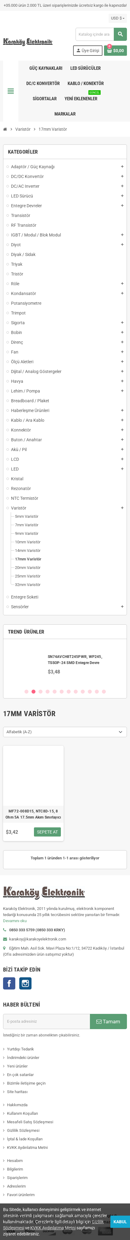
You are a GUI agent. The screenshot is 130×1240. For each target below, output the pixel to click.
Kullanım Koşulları (22, 1113)
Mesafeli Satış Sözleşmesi (30, 1122)
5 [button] (55, 692)
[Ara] (101, 34)
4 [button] (48, 692)
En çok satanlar (20, 1074)
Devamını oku (15, 920)
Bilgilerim (15, 1169)
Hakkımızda (17, 1105)
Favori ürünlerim (21, 1194)
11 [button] (97, 692)
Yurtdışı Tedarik (20, 1049)
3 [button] (41, 692)
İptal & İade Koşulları (25, 1139)
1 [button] (26, 692)
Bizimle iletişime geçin (26, 1083)
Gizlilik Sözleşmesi (23, 1130)
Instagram (25, 983)
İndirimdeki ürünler (23, 1057)
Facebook (9, 983)
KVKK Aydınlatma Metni (27, 1147)
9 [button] (83, 692)
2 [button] (33, 692)
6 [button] (62, 692)
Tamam (108, 1021)
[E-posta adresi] (46, 1021)
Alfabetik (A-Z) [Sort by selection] (19, 732)
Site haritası (17, 1091)
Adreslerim (16, 1186)
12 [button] (104, 692)
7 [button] (69, 692)
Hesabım (15, 1160)
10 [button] (90, 692)
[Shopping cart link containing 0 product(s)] (115, 50)
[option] (65, 663)
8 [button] (76, 692)
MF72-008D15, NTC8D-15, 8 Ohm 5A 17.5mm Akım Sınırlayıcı (33, 814)
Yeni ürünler (17, 1066)
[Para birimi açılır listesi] (118, 18)
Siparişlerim (17, 1177)
